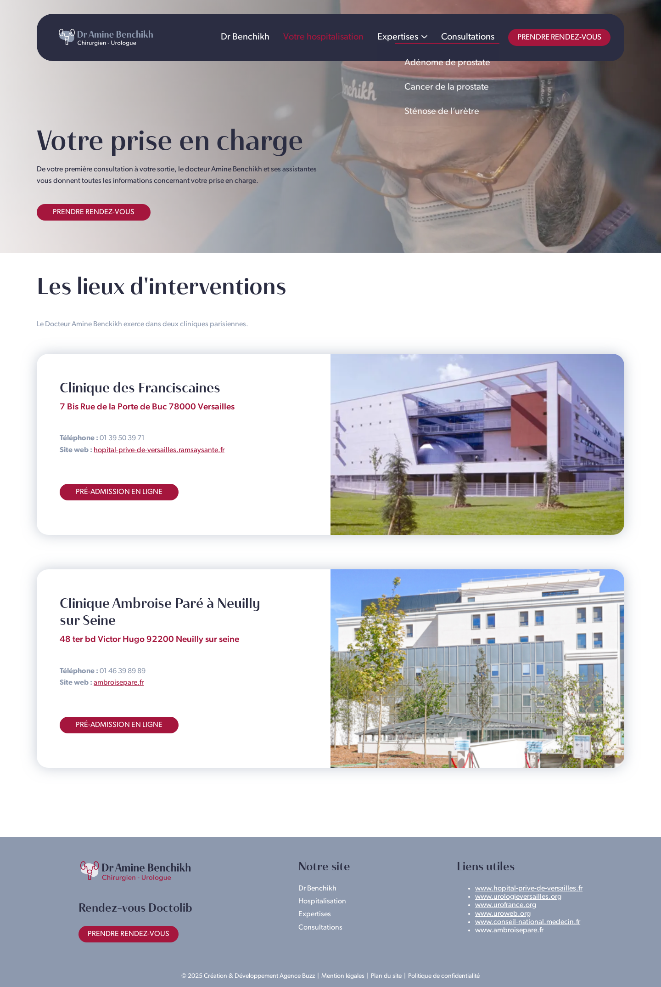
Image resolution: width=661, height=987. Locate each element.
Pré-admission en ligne (119, 492)
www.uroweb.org (503, 914)
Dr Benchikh (245, 37)
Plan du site (386, 976)
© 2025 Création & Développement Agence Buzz (248, 976)
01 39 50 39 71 (122, 438)
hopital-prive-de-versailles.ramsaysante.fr (159, 450)
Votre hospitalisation (323, 37)
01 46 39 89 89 (123, 671)
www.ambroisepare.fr (509, 930)
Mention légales (342, 976)
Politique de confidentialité (444, 976)
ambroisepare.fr (119, 682)
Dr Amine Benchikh (105, 37)
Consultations (467, 37)
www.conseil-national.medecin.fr (527, 922)
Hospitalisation (322, 901)
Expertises (397, 37)
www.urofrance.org (505, 905)
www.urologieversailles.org (518, 897)
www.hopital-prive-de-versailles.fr (529, 888)
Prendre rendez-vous (559, 37)
